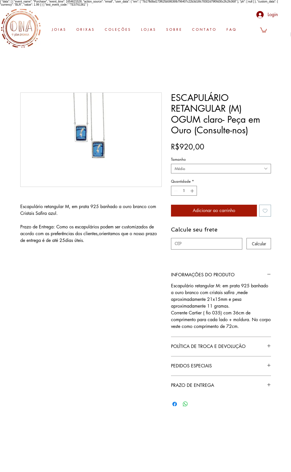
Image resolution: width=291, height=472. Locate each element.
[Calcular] (258, 243)
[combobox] (221, 168)
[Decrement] (175, 191)
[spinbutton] (183, 191)
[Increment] (192, 191)
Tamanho (178, 159)
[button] (263, 30)
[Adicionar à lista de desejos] (265, 211)
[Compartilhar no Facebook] (174, 404)
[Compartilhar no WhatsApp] (185, 404)
